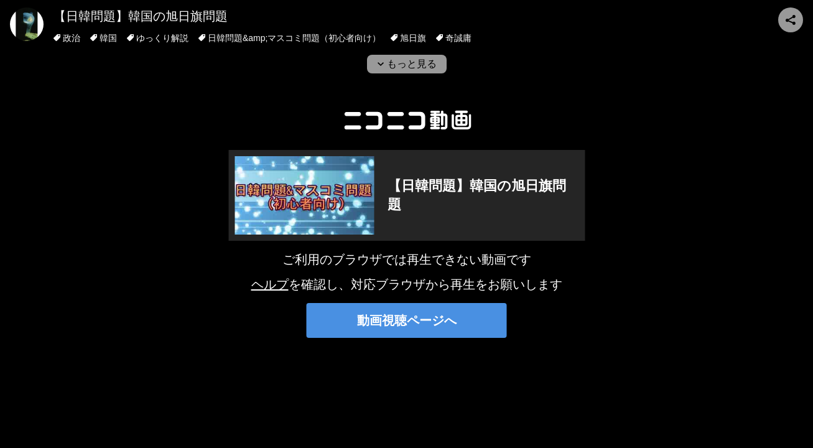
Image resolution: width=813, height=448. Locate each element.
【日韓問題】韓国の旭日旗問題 (140, 16)
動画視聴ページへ (407, 320)
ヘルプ (270, 284)
